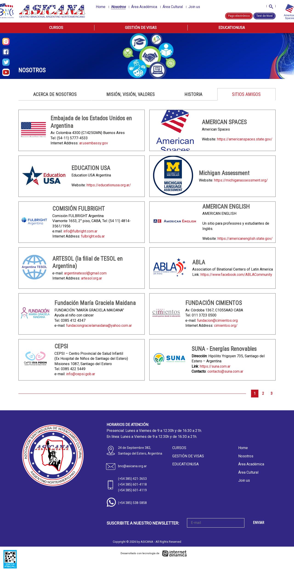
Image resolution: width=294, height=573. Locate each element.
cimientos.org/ (225, 325)
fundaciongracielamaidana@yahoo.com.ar (99, 325)
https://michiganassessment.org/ (241, 180)
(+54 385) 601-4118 (132, 484)
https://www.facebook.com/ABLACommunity (236, 274)
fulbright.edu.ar (93, 236)
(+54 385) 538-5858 (132, 503)
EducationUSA (231, 27)
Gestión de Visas (141, 27)
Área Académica (144, 7)
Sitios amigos (246, 94)
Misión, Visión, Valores (130, 94)
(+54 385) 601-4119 (132, 490)
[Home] (52, 11)
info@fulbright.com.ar (80, 231)
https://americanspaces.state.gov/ (244, 139)
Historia (193, 94)
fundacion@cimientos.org (217, 320)
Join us (194, 7)
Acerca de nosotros (55, 94)
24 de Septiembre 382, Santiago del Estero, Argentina (140, 450)
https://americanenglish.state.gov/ (245, 238)
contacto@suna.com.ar (225, 371)
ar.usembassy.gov (93, 143)
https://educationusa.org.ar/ (109, 185)
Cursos (56, 27)
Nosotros (118, 7)
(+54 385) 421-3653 (132, 479)
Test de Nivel (264, 15)
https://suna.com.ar (215, 366)
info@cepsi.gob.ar (80, 374)
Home (100, 7)
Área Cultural (173, 7)
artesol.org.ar (91, 278)
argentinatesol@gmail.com (85, 273)
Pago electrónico (239, 15)
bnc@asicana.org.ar (132, 466)
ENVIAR (258, 522)
